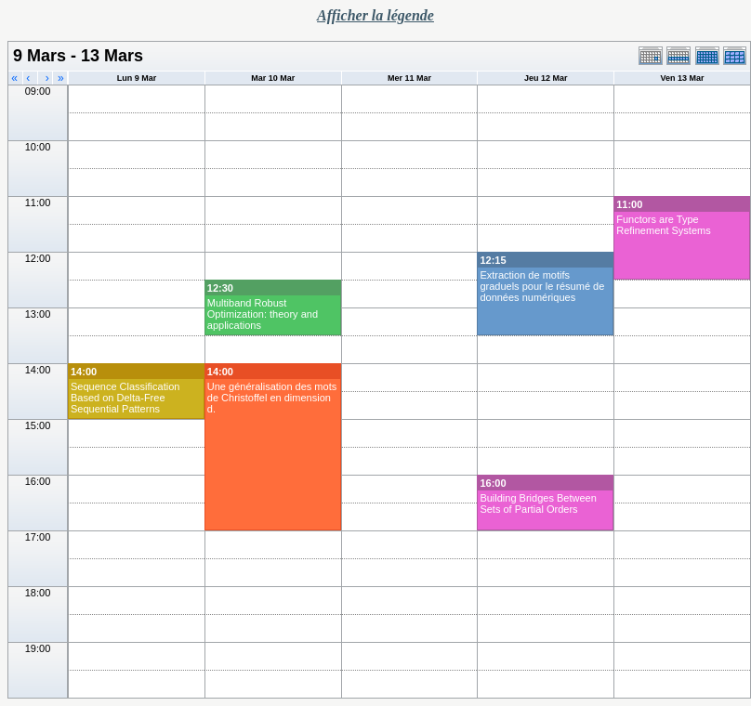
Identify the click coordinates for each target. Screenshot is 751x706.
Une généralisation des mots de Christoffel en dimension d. (271, 397)
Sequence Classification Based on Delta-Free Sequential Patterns (125, 397)
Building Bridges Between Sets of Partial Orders (538, 503)
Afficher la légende (375, 15)
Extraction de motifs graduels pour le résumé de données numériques (542, 286)
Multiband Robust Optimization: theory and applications (262, 314)
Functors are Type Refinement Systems (663, 225)
